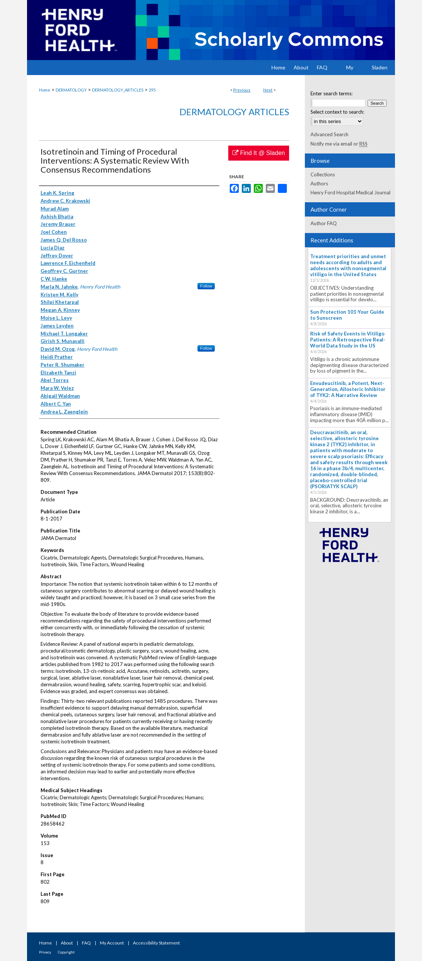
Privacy (45, 952)
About (67, 943)
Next (268, 89)
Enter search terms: (331, 93)
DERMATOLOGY (71, 89)
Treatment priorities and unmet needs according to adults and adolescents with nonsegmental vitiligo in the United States (348, 265)
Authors (319, 183)
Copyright (66, 952)
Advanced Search (329, 134)
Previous (241, 89)
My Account (112, 943)
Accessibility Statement (156, 943)
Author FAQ (323, 223)
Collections (322, 174)
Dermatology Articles (234, 111)
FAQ (86, 943)
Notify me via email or (339, 144)
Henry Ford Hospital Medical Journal (350, 192)
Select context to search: (337, 112)
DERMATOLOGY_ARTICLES (117, 89)
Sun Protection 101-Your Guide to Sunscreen (347, 315)
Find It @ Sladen (258, 153)
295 (152, 89)
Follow (206, 286)
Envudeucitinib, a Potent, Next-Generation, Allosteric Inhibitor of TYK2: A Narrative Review (348, 389)
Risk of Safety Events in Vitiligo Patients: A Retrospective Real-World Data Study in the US (347, 340)
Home (44, 89)
